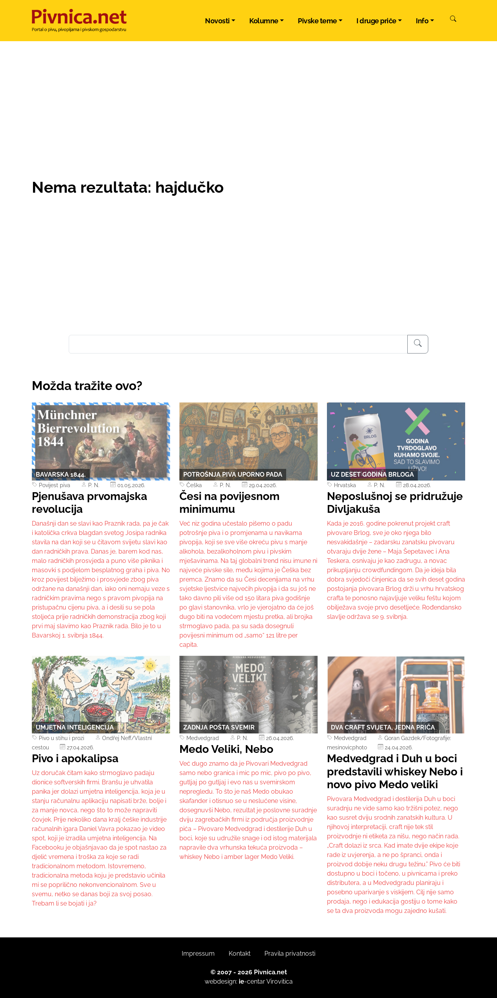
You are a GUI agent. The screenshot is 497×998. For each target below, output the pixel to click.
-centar (252, 981)
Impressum (198, 953)
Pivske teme (317, 21)
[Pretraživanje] (417, 344)
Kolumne (263, 21)
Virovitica (279, 981)
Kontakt (239, 953)
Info (422, 21)
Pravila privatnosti (289, 953)
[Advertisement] (248, 276)
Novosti (217, 21)
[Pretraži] (453, 19)
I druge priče (376, 21)
